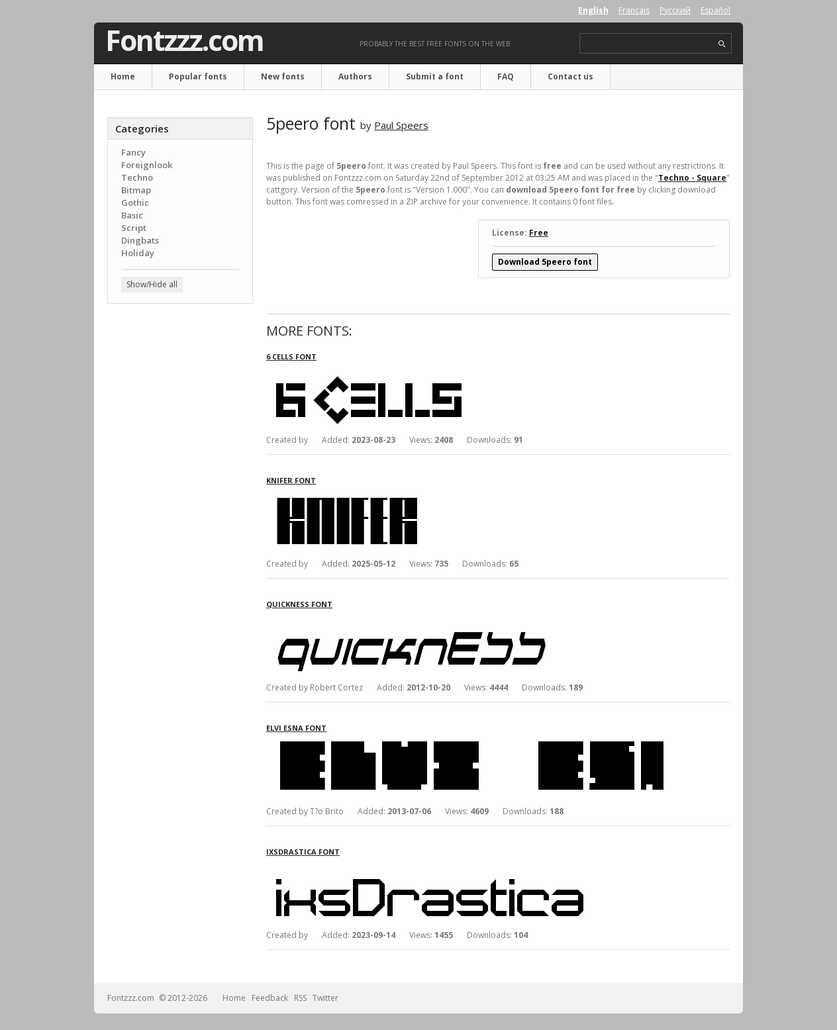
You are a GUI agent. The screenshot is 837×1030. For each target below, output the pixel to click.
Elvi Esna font (296, 728)
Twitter (325, 998)
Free (538, 232)
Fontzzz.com (184, 40)
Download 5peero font (545, 261)
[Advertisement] (180, 526)
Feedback (270, 998)
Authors (355, 76)
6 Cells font (291, 356)
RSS (300, 998)
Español (715, 10)
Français (634, 10)
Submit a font (435, 76)
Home (123, 76)
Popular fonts (198, 76)
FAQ (505, 76)
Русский (675, 10)
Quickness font (299, 604)
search (722, 44)
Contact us (570, 76)
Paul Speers (401, 125)
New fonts (283, 76)
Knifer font (291, 480)
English (593, 10)
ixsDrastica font (303, 852)
